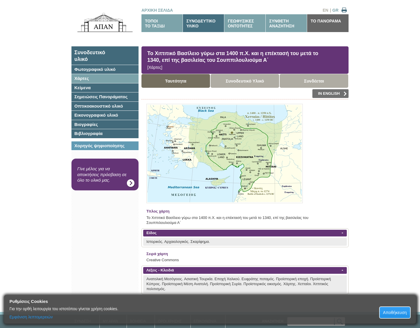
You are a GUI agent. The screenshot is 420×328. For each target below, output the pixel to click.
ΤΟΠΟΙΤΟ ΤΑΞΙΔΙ (155, 23)
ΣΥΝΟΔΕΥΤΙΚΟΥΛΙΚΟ (201, 23)
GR (335, 10)
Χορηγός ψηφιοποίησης (99, 145)
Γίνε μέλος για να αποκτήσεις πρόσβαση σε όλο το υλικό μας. (102, 174)
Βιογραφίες (86, 124)
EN (325, 10)
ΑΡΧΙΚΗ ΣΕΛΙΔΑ (157, 10)
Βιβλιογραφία (88, 133)
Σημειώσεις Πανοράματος (101, 96)
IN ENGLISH (332, 93)
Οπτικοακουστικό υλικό (98, 106)
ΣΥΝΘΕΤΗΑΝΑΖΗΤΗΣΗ (281, 23)
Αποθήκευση (395, 312)
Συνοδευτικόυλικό (89, 56)
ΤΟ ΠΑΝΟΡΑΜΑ (326, 21)
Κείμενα (82, 87)
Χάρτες (81, 78)
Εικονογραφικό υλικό (96, 115)
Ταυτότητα (175, 80)
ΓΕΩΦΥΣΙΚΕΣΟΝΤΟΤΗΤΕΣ (241, 23)
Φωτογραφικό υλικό (95, 69)
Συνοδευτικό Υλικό (245, 80)
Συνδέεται (314, 80)
